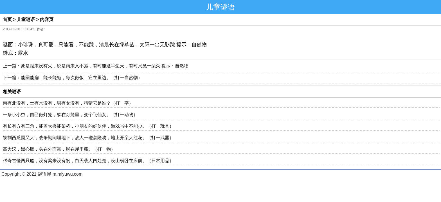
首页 (7, 19)
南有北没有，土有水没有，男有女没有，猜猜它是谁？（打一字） (68, 103)
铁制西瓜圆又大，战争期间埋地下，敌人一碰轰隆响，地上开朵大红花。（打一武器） (88, 137)
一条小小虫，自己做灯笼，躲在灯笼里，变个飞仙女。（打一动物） (70, 114)
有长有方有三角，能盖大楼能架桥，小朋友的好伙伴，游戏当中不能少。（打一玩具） (88, 126)
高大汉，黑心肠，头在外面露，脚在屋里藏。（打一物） (59, 149)
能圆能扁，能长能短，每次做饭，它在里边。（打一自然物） (81, 77)
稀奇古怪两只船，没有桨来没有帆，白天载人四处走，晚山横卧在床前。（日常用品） (88, 160)
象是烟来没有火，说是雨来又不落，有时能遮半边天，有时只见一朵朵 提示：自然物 (104, 65)
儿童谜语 (26, 19)
